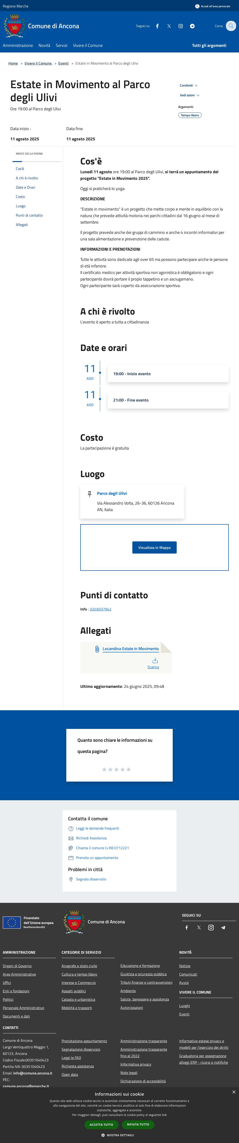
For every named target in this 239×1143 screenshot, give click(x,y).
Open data (70, 1074)
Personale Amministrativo (23, 1008)
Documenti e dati (16, 1016)
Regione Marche (15, 6)
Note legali (128, 1072)
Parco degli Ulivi (112, 493)
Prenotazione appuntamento (84, 1041)
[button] (119, 1135)
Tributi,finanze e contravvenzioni (146, 982)
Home (13, 63)
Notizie (184, 966)
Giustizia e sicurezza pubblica (143, 974)
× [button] (233, 1092)
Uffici (7, 982)
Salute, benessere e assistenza (144, 999)
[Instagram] (177, 26)
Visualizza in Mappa (154, 547)
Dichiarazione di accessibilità (143, 1081)
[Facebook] (154, 26)
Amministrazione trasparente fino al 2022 (143, 1052)
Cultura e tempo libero (79, 974)
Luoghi (184, 1005)
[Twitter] (165, 26)
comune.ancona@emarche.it (26, 1086)
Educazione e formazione (140, 965)
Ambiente (128, 991)
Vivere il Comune (39, 63)
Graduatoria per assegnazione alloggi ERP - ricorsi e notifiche (203, 1059)
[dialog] (119, 1115)
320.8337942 (100, 609)
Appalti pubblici (74, 991)
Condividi (189, 85)
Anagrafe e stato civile (79, 966)
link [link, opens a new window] (164, 1115)
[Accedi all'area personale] (212, 6)
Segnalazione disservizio (81, 1049)
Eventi (63, 63)
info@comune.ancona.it (32, 1073)
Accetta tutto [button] (101, 1125)
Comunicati (188, 974)
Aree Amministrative (19, 974)
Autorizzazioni (131, 1007)
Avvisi (184, 982)
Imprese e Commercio (79, 982)
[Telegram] (189, 26)
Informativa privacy (135, 1064)
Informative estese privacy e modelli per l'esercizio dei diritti (203, 1044)
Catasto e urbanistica (78, 999)
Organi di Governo (17, 966)
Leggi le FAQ (71, 1057)
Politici (8, 999)
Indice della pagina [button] (29, 153)
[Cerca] (230, 25)
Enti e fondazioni (16, 991)
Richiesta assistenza (78, 1066)
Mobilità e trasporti (77, 1008)
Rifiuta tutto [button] (138, 1124)
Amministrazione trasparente (143, 1041)
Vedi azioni (190, 95)
